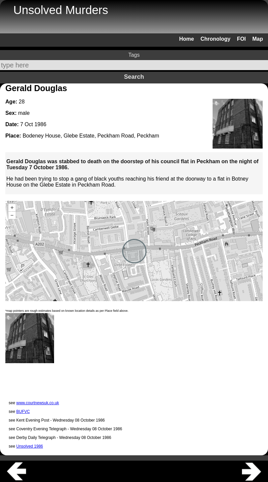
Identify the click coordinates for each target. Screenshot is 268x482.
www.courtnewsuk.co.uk (37, 403)
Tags (134, 55)
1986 (40, 124)
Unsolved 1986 (29, 446)
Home (186, 39)
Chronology (216, 39)
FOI (241, 39)
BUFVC (23, 411)
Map (257, 39)
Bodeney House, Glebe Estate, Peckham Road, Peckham (91, 136)
